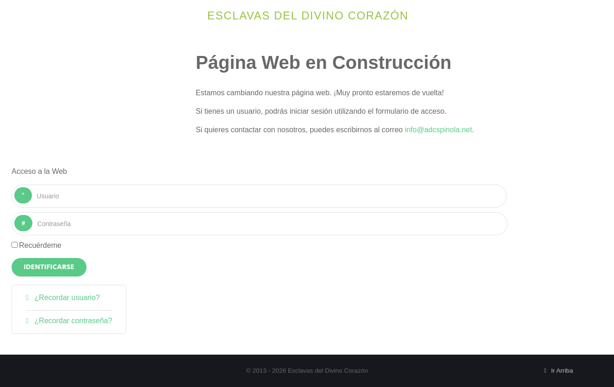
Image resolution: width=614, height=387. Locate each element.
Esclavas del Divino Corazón (308, 15)
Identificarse (49, 267)
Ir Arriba (557, 370)
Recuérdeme (40, 245)
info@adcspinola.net (438, 130)
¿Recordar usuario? (66, 297)
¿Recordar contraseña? (72, 321)
